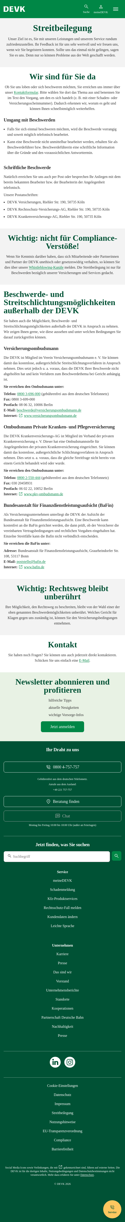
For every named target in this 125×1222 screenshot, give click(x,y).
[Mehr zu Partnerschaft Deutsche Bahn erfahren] (62, 1017)
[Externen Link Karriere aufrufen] (62, 954)
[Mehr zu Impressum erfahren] (62, 1104)
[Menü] (115, 9)
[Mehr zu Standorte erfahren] (62, 999)
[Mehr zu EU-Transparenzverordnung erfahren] (62, 1131)
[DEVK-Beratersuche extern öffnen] (62, 801)
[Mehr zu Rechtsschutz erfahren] (62, 908)
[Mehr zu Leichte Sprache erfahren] (62, 926)
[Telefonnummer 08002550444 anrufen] (28, 478)
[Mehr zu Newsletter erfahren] (62, 726)
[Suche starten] (116, 856)
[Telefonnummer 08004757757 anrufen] (62, 767)
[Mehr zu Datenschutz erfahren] (62, 1095)
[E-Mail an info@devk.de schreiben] (84, 660)
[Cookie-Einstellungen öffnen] (62, 1086)
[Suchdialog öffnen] (86, 9)
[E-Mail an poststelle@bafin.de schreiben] (31, 562)
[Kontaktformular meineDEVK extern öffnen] (26, 92)
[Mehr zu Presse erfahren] (62, 963)
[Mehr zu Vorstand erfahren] (62, 981)
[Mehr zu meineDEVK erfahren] (62, 880)
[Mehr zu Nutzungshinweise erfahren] (62, 1122)
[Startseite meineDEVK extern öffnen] (101, 9)
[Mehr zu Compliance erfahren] (46, 267)
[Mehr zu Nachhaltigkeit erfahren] (62, 1026)
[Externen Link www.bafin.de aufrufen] (31, 567)
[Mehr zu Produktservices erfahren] (63, 899)
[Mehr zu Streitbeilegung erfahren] (62, 1113)
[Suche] (35, 856)
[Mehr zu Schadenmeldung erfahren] (62, 890)
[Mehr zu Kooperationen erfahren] (62, 1008)
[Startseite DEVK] (14, 9)
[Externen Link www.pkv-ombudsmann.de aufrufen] (40, 494)
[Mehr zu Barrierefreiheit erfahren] (62, 1149)
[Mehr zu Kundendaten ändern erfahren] (63, 917)
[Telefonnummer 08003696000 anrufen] (28, 394)
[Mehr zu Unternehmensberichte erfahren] (62, 990)
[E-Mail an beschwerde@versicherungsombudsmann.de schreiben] (49, 410)
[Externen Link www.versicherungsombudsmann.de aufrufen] (47, 416)
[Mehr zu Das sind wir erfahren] (62, 972)
